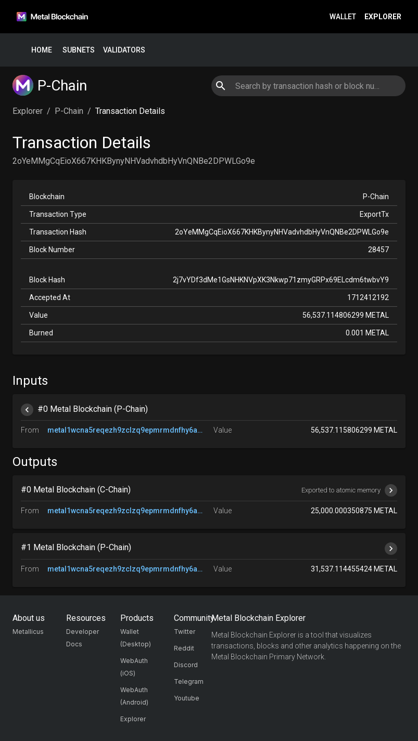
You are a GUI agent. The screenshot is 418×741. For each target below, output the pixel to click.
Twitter (184, 631)
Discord (186, 665)
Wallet (342, 17)
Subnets (78, 50)
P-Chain (69, 111)
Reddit (184, 648)
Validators (124, 50)
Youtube (186, 698)
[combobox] (308, 86)
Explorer (383, 17)
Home (41, 50)
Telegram (189, 681)
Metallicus (28, 631)
